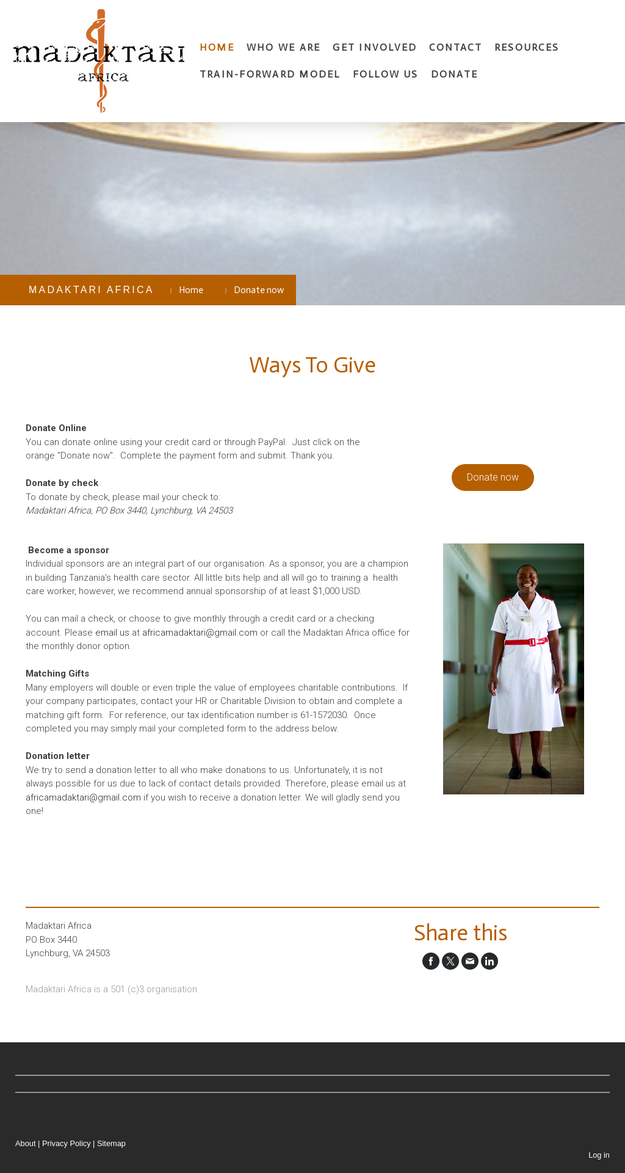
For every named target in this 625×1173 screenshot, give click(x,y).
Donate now (493, 477)
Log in (599, 1155)
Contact (455, 47)
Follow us (386, 74)
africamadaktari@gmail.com (200, 632)
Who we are (283, 47)
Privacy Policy (66, 1143)
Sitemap (111, 1143)
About (25, 1143)
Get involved (375, 47)
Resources (526, 47)
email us (112, 632)
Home (217, 47)
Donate (454, 74)
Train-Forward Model (270, 74)
